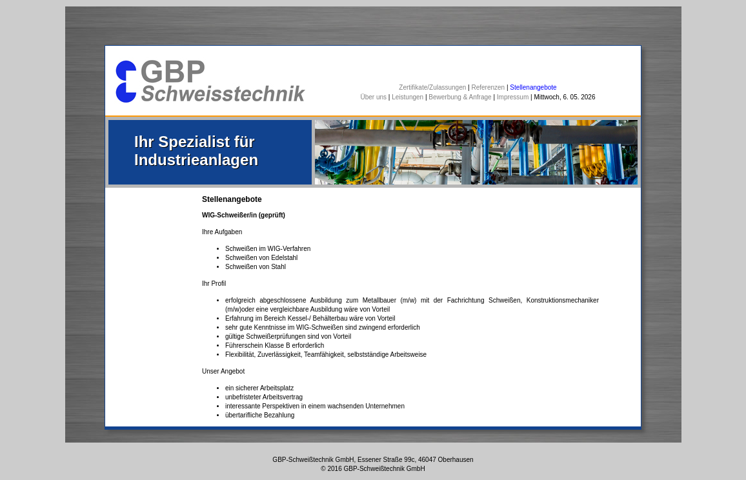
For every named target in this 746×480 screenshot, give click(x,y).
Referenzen (488, 87)
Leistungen (407, 97)
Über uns (374, 97)
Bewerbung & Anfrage (459, 97)
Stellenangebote (533, 87)
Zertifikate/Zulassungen (432, 87)
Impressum (513, 97)
